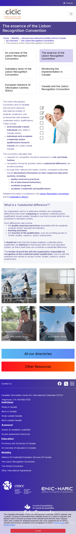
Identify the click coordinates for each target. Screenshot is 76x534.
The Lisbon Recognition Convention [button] (18, 461)
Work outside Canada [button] (11, 420)
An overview (12, 40)
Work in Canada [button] (8, 411)
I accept (38, 531)
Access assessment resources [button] (15, 434)
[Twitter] (66, 383)
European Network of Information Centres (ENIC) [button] (17, 87)
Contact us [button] (6, 383)
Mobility (15, 38)
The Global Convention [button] (12, 466)
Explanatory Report (19, 197)
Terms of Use (59, 523)
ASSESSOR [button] (7, 425)
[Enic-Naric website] (57, 490)
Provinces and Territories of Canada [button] (18, 443)
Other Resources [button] (38, 367)
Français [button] (69, 3)
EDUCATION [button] (7, 438)
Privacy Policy (9, 525)
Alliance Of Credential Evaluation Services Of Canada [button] (26, 457)
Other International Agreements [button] (16, 470)
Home (6, 38)
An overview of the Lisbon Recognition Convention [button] (16, 55)
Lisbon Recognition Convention (54, 193)
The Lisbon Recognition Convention (37, 40)
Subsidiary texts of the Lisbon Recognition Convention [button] (18, 71)
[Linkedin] (72, 383)
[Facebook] (60, 383)
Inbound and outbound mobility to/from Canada (44, 38)
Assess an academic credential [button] (15, 429)
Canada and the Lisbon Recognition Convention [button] (55, 88)
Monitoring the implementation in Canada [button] (52, 71)
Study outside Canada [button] (11, 416)
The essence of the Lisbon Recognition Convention (30, 43)
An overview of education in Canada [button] (18, 448)
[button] (12, 14)
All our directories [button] (38, 354)
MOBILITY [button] (6, 452)
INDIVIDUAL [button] (7, 402)
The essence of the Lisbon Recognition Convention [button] (53, 55)
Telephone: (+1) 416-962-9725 (15, 399)
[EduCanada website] (39, 509)
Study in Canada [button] (9, 407)
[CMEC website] (20, 490)
